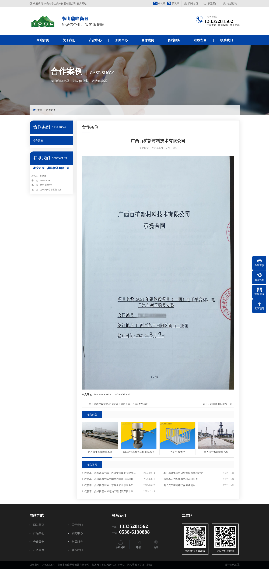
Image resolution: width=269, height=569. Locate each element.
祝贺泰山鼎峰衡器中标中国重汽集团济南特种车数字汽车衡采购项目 (119, 479)
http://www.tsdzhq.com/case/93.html (112, 394)
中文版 (159, 3)
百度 (141, 564)
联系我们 (213, 3)
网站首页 (193, 3)
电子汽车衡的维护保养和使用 (179, 485)
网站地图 (132, 564)
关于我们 (69, 40)
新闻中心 (121, 40)
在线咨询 (232, 3)
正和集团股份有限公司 (220, 404)
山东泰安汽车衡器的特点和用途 (180, 479)
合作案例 (147, 40)
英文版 (173, 3)
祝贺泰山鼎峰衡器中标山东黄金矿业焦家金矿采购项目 (113, 485)
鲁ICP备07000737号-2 (113, 564)
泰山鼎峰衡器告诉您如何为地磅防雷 (183, 473)
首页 (39, 110)
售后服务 (174, 40)
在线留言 (200, 40)
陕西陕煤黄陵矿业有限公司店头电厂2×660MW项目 (121, 404)
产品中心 (95, 40)
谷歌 (148, 564)
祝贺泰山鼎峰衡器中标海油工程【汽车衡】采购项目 (112, 491)
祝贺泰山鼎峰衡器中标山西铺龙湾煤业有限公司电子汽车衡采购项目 (119, 473)
